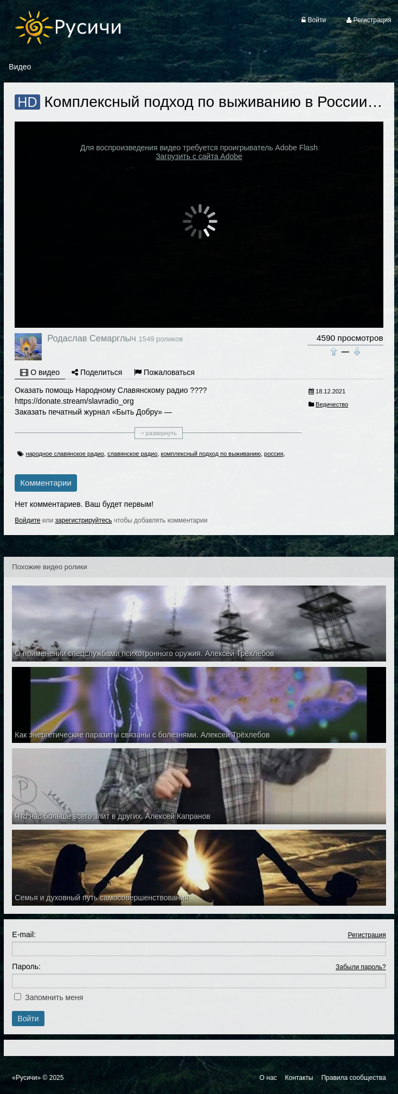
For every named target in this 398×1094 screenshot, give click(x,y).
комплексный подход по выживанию (211, 453)
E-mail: (24, 934)
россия (273, 453)
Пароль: (26, 966)
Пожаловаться (164, 372)
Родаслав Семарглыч (91, 338)
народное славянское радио (64, 453)
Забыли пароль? (361, 967)
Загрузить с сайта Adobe (199, 156)
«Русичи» (26, 1078)
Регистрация (367, 935)
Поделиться (97, 372)
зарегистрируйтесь (83, 520)
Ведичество (332, 404)
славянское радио (132, 453)
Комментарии (45, 482)
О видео (40, 372)
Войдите (27, 520)
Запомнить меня (54, 997)
